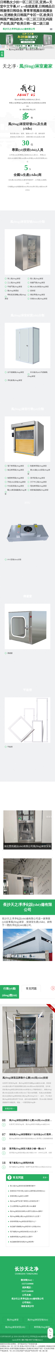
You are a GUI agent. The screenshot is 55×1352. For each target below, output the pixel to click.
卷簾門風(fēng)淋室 (37, 283)
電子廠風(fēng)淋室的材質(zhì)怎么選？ (24, 1232)
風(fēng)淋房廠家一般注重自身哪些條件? (27, 54)
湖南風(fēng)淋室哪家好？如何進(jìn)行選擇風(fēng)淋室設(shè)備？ (31, 1134)
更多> (45, 1177)
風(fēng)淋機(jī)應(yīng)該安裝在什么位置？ (25, 1216)
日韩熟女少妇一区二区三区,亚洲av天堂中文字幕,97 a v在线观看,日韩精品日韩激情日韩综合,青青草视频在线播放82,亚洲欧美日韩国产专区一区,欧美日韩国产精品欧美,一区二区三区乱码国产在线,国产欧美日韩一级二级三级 (27, 1348)
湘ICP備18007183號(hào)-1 (32, 1340)
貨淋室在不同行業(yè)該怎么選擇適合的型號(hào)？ (27, 1191)
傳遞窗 (10, 653)
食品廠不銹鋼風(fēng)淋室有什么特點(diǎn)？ (25, 1226)
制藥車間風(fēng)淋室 (38, 466)
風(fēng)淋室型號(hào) (38, 1320)
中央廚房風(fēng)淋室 (15, 486)
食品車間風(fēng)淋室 (15, 470)
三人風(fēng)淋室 (13, 283)
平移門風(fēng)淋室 (14, 287)
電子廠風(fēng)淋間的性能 (21, 1163)
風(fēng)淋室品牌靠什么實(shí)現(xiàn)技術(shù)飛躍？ (29, 1120)
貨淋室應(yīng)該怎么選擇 (19, 1196)
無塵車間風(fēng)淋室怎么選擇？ (21, 1237)
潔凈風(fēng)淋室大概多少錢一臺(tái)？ (27, 1148)
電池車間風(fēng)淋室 (38, 486)
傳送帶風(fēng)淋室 (37, 295)
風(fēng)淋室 (13, 1320)
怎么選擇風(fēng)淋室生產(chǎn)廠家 (23, 1206)
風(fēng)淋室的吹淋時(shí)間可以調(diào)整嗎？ (26, 1211)
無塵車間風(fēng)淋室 (15, 478)
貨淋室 (32, 291)
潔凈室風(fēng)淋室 (37, 478)
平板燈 (10, 747)
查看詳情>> (10, 1109)
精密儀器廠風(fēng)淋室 (39, 490)
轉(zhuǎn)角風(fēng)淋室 (39, 287)
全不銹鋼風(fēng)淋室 (15, 372)
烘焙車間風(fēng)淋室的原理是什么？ (23, 1221)
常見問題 (31, 988)
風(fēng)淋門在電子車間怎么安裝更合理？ (25, 1201)
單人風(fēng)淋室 (13, 279)
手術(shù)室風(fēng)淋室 (16, 482)
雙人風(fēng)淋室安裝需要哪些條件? (23, 1186)
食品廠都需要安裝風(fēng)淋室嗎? (22, 1242)
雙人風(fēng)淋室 (36, 279)
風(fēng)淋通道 (13, 291)
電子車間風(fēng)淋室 (15, 466)
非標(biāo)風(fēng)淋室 (38, 299)
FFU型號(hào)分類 (14, 559)
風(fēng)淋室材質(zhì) (15, 1327)
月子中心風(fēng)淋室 (38, 482)
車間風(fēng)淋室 (42, 1327)
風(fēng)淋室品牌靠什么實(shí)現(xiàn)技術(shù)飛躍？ (25, 1078)
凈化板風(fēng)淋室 (14, 380)
